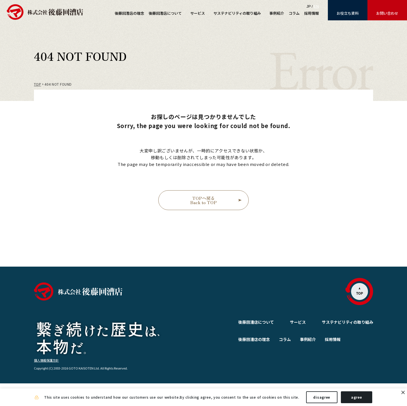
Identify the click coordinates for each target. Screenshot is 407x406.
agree (356, 397)
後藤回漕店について (242, 322)
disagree (321, 397)
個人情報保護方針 (46, 382)
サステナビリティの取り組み (347, 322)
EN (316, 6)
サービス (284, 322)
